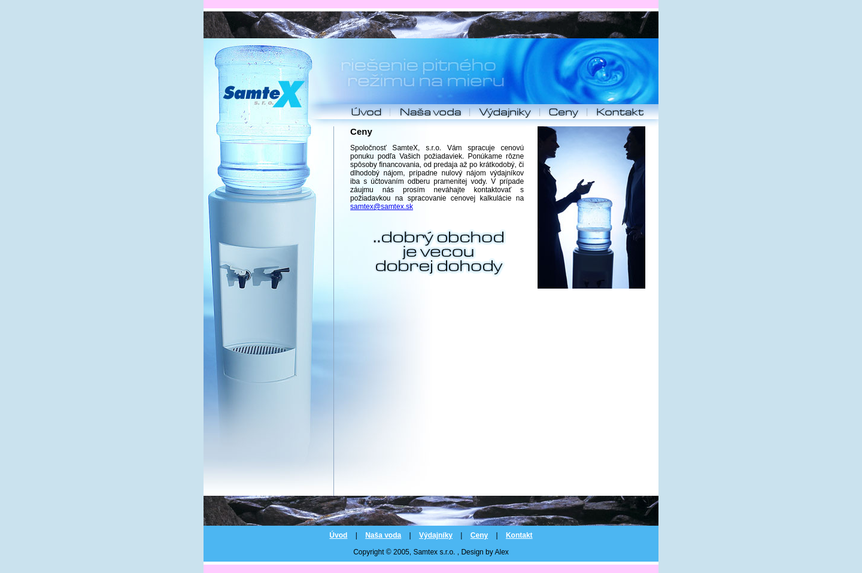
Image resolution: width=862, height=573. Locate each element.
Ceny (479, 535)
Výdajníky (436, 535)
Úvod (338, 535)
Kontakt (519, 535)
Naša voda (383, 535)
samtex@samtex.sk (381, 206)
